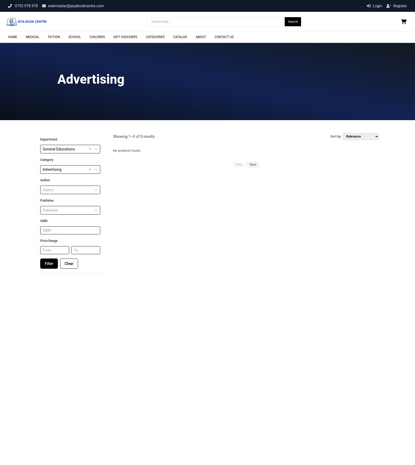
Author (45, 180)
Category (46, 160)
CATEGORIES (155, 37)
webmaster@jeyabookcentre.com (73, 6)
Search (293, 22)
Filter (49, 263)
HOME (12, 37)
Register (396, 6)
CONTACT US (224, 37)
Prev (239, 165)
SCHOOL (74, 37)
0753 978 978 (23, 6)
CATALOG (180, 37)
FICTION (54, 37)
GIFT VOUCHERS (125, 37)
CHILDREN (97, 37)
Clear (69, 263)
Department (48, 139)
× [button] (90, 149)
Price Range (49, 241)
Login (374, 6)
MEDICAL (32, 37)
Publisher (47, 200)
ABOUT (201, 37)
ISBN (43, 221)
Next (253, 165)
